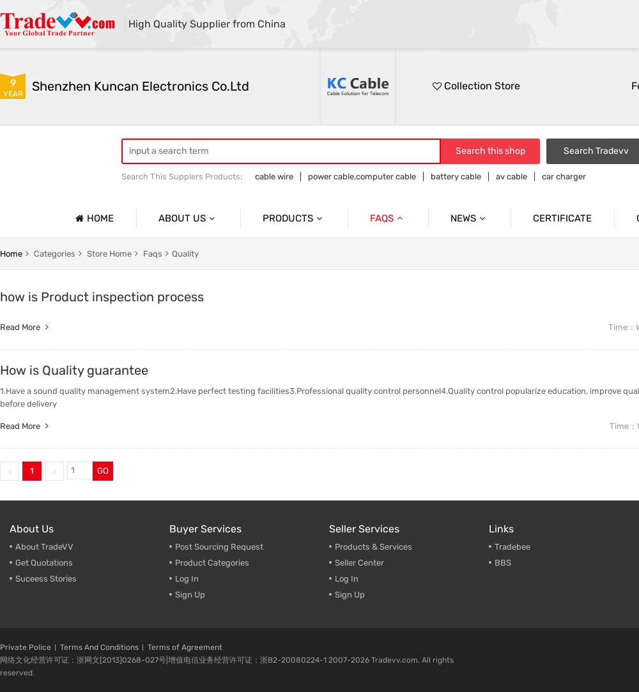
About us (188, 218)
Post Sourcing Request (219, 547)
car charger (564, 176)
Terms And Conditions (99, 647)
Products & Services (373, 547)
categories (54, 254)
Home (93, 218)
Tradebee (512, 547)
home (11, 254)
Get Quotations (44, 563)
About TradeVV (44, 547)
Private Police (25, 647)
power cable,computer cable (362, 176)
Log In (187, 578)
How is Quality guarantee (74, 370)
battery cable (456, 176)
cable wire (274, 176)
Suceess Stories (46, 578)
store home (109, 254)
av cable (511, 176)
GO (103, 471)
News (469, 218)
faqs (152, 254)
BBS (503, 563)
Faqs (388, 218)
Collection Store (476, 86)
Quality (185, 254)
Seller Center (359, 563)
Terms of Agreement (185, 647)
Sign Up (350, 594)
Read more (26, 327)
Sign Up (190, 594)
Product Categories (212, 563)
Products (294, 218)
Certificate (562, 218)
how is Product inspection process (102, 297)
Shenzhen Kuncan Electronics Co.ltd (140, 86)
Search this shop (490, 151)
